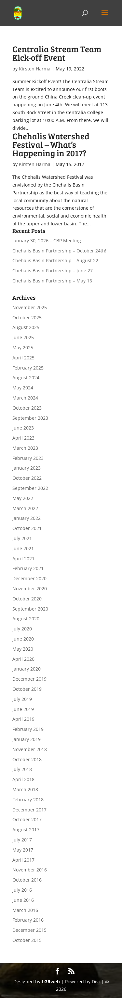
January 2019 (26, 739)
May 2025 (22, 347)
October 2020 (27, 599)
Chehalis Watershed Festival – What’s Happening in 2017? (50, 144)
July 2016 (22, 890)
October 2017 (27, 819)
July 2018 (22, 769)
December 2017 (29, 810)
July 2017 (22, 840)
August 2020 (25, 618)
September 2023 (30, 418)
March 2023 (25, 448)
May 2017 (22, 850)
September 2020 (30, 609)
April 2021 (23, 558)
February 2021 (28, 568)
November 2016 (29, 870)
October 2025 (27, 317)
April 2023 (23, 438)
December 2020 (29, 578)
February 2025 (28, 368)
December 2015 (29, 930)
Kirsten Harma (34, 69)
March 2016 (25, 910)
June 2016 (23, 900)
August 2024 (25, 377)
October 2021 (27, 528)
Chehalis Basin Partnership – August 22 (55, 260)
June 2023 (23, 428)
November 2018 (29, 749)
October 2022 (27, 478)
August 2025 (25, 327)
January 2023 (26, 468)
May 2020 (22, 649)
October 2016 (27, 880)
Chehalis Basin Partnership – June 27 (52, 270)
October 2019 (27, 689)
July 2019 (22, 699)
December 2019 (29, 679)
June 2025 (23, 337)
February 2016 (28, 920)
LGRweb (51, 981)
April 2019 (23, 719)
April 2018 (23, 779)
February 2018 (28, 799)
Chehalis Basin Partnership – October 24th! (59, 251)
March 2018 (25, 789)
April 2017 (23, 860)
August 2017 (25, 829)
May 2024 (22, 388)
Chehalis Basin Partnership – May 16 (52, 281)
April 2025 (23, 358)
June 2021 (23, 548)
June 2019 (23, 709)
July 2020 (22, 629)
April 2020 (23, 659)
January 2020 (26, 669)
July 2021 (22, 538)
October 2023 (27, 408)
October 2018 (27, 759)
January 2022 (26, 518)
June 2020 (23, 639)
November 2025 (29, 307)
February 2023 (28, 458)
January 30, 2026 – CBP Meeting (46, 240)
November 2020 (29, 588)
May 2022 (22, 498)
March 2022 (25, 508)
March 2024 (25, 398)
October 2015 (27, 940)
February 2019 (28, 729)
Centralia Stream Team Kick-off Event (57, 53)
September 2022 (30, 488)
